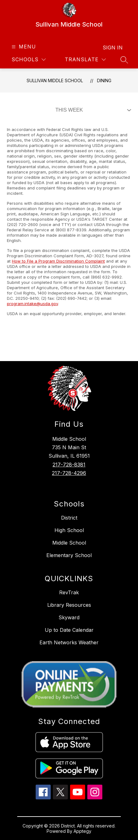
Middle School (69, 543)
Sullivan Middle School (55, 80)
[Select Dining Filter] (92, 110)
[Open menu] (23, 47)
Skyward (69, 617)
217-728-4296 (69, 473)
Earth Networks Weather (69, 642)
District (69, 518)
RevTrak (69, 592)
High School (69, 530)
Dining (104, 80)
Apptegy (82, 831)
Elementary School (69, 555)
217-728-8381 (69, 464)
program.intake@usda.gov (32, 303)
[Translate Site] (85, 59)
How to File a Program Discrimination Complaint (58, 261)
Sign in (113, 47)
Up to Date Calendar (69, 630)
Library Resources (69, 605)
